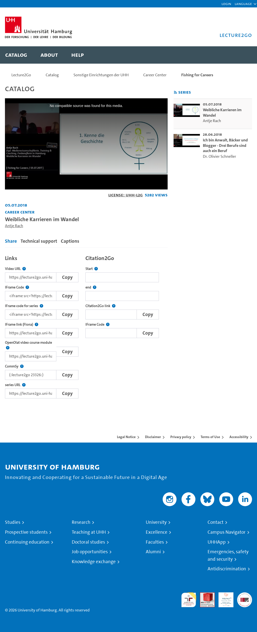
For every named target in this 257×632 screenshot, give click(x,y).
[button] (243, 4)
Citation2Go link (100, 306)
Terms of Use (210, 436)
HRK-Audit (223, 598)
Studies (12, 522)
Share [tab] (11, 241)
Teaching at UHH (89, 532)
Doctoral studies (88, 542)
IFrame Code (17, 287)
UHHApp (217, 542)
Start (91, 268)
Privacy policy (180, 436)
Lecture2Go (21, 75)
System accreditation (244, 598)
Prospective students (26, 532)
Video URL (15, 268)
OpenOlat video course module (30, 345)
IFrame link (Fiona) (21, 324)
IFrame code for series (24, 306)
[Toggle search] (243, 55)
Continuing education (27, 542)
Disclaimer (153, 436)
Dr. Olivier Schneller (219, 156)
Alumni (153, 552)
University (156, 522)
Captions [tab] (70, 241)
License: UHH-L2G (125, 195)
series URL (15, 385)
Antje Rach (14, 225)
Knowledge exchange (94, 561)
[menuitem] (16, 55)
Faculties (155, 542)
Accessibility (238, 436)
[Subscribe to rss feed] (175, 92)
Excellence (156, 532)
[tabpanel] (86, 325)
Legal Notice (126, 436)
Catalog (52, 75)
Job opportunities (90, 552)
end (90, 287)
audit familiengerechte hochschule (188, 600)
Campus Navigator (227, 532)
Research (81, 522)
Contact (215, 522)
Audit (204, 595)
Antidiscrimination (227, 569)
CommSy (14, 366)
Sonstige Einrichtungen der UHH (101, 75)
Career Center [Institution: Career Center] (20, 212)
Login (226, 3)
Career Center (155, 75)
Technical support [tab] (39, 241)
